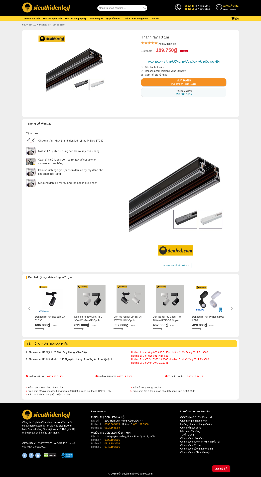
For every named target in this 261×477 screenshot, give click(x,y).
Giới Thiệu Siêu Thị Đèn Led (196, 417)
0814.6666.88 (112, 427)
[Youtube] (38, 455)
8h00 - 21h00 (231, 7)
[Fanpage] (24, 455)
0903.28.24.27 (195, 376)
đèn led (32, 429)
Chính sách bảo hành (192, 438)
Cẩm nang (32, 133)
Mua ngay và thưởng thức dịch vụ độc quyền (184, 61)
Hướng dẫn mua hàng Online (196, 424)
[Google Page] (31, 455)
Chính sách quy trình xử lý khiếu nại (200, 441)
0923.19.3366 (112, 439)
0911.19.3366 (112, 443)
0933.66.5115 (112, 424)
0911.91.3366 (141, 424)
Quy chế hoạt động (190, 427)
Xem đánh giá (167, 43)
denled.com (146, 473)
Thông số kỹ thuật (39, 123)
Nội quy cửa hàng (190, 431)
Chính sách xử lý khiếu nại (195, 452)
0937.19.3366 (124, 376)
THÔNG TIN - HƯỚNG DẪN (196, 411)
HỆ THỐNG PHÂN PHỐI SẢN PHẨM (47, 343)
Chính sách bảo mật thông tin (196, 448)
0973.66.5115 (55, 376)
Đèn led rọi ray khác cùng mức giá (50, 277)
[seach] (145, 8)
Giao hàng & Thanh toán (193, 420)
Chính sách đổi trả (190, 445)
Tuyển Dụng (187, 434)
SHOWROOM (99, 411)
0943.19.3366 (112, 446)
